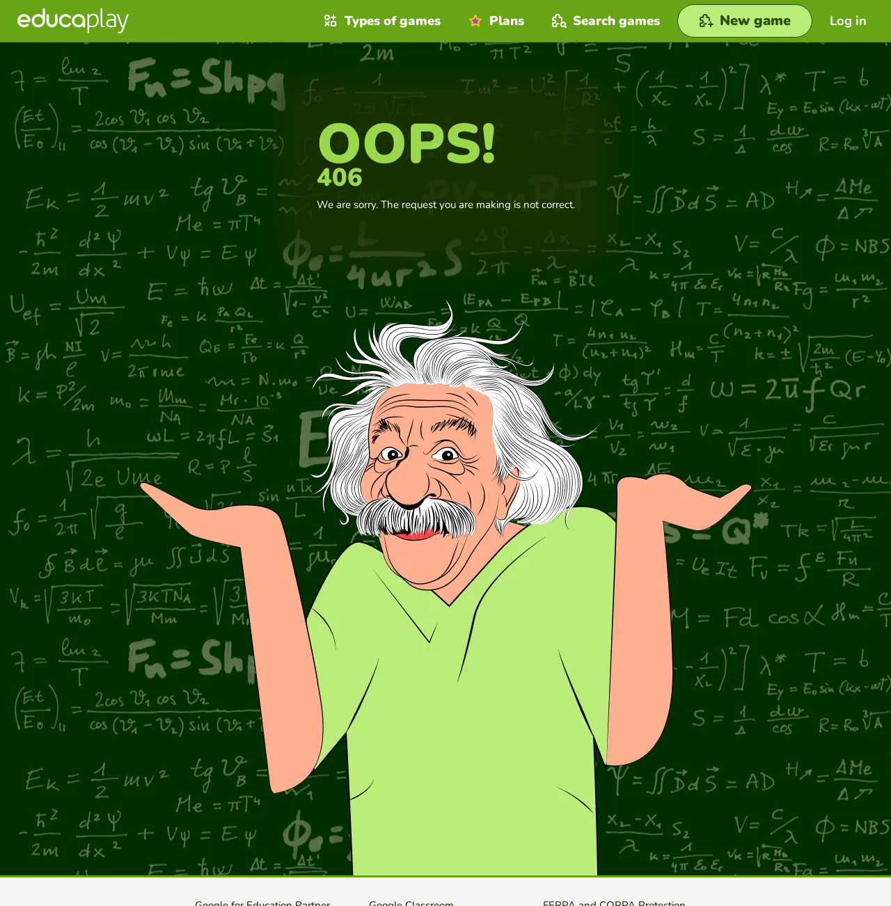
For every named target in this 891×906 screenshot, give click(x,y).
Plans (494, 20)
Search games (604, 20)
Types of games (380, 20)
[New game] (744, 21)
